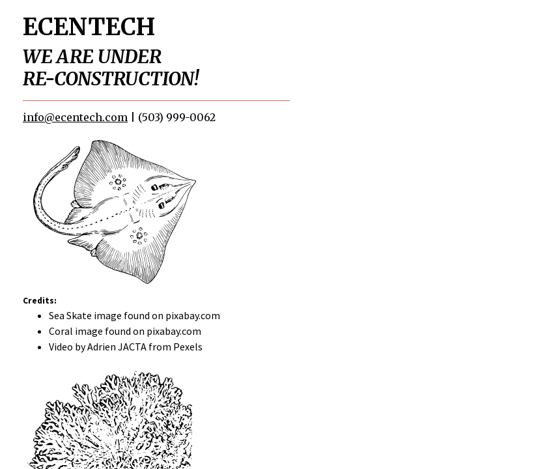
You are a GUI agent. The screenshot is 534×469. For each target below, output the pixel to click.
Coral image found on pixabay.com (125, 330)
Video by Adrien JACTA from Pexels (126, 346)
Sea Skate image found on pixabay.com (134, 315)
